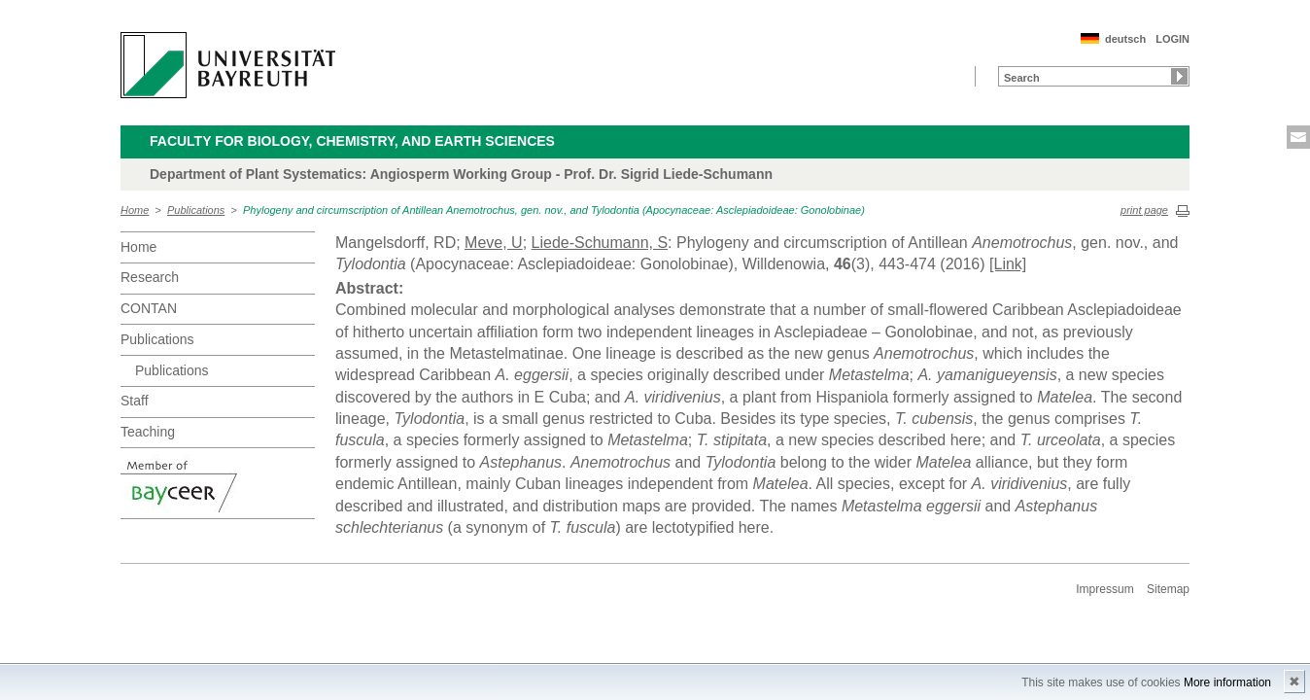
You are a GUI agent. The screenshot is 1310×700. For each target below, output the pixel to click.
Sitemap (1168, 589)
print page (1144, 210)
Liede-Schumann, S (600, 242)
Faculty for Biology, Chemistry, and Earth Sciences (352, 141)
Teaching (148, 431)
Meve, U (494, 242)
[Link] (1007, 264)
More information (1227, 682)
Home (135, 210)
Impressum (1104, 589)
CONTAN (149, 308)
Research (150, 277)
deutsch (1125, 39)
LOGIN (1172, 39)
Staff (135, 400)
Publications (195, 210)
